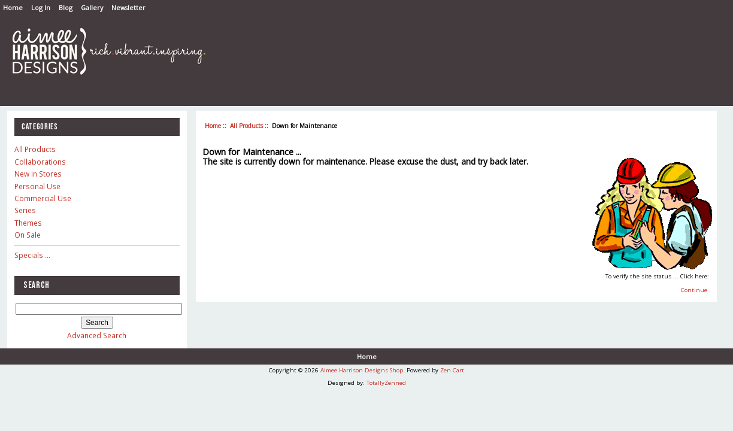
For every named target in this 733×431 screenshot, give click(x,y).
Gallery (92, 7)
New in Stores (38, 173)
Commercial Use (42, 198)
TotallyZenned (386, 383)
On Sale (27, 234)
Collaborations (40, 161)
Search (36, 285)
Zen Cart (452, 370)
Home (13, 7)
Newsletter (128, 7)
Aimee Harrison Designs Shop (361, 370)
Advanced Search (96, 335)
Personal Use (37, 186)
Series (25, 210)
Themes (28, 222)
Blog (65, 7)
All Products (246, 126)
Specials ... (32, 255)
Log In (40, 7)
